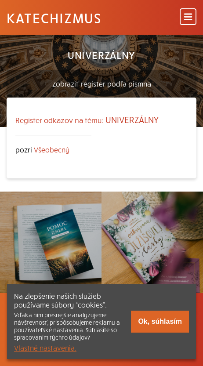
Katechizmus (54, 17)
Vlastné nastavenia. (45, 347)
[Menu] (188, 17)
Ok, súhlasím (160, 321)
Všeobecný (51, 149)
